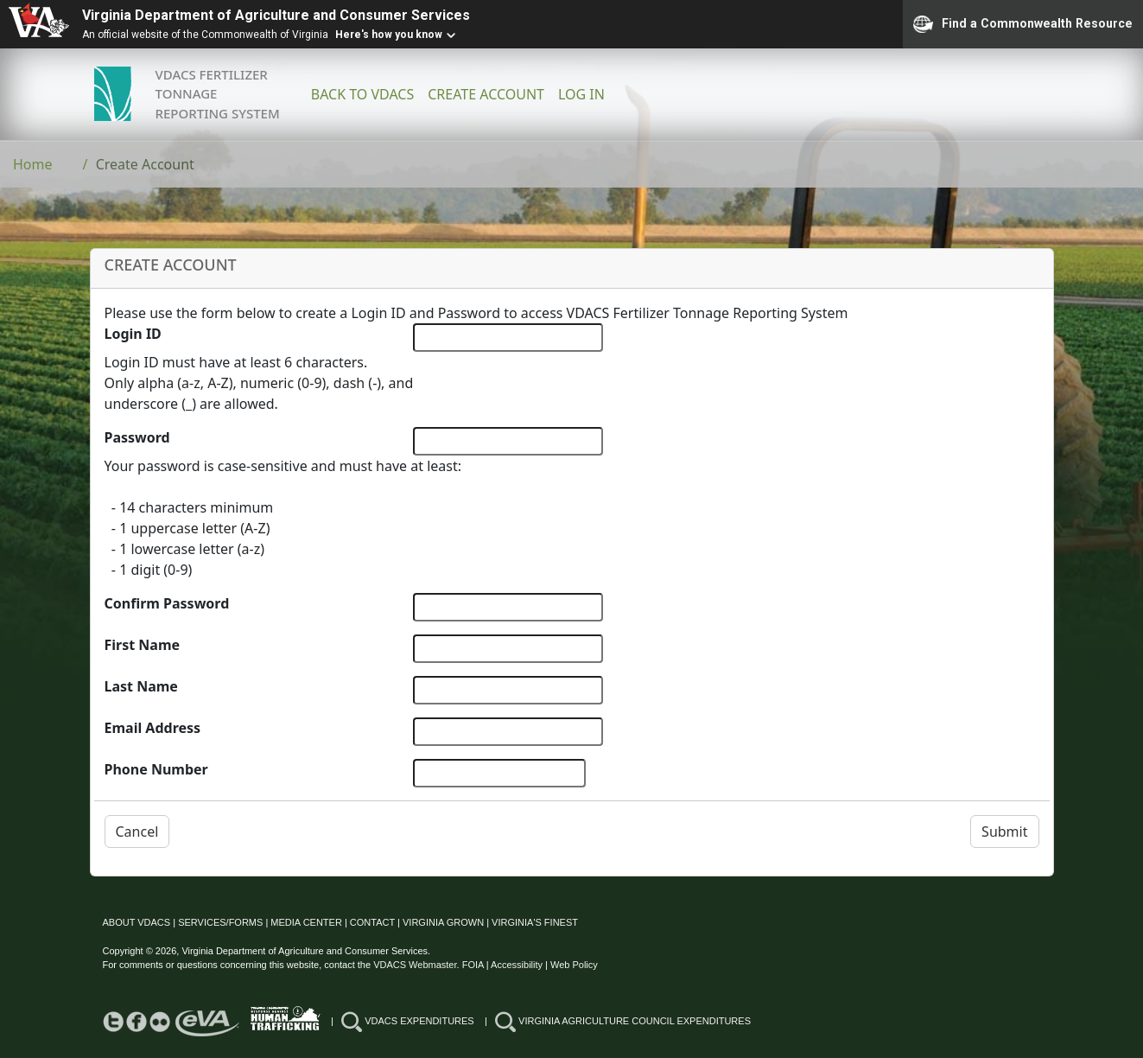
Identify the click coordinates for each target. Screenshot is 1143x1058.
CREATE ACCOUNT (486, 94)
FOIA (473, 964)
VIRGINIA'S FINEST (535, 922)
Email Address (153, 727)
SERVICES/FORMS (220, 922)
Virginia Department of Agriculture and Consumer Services (276, 15)
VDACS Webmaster (414, 964)
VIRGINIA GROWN (443, 922)
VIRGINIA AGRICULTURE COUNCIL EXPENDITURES (623, 1021)
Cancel (137, 831)
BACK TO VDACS (362, 94)
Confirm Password (167, 603)
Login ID (133, 333)
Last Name (141, 686)
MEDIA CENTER (306, 922)
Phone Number (156, 769)
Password (137, 437)
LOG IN (581, 94)
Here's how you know (388, 35)
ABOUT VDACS (137, 922)
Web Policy (574, 964)
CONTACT (372, 922)
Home (33, 164)
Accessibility (517, 964)
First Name (143, 644)
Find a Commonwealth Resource (1023, 24)
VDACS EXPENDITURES (407, 1021)
